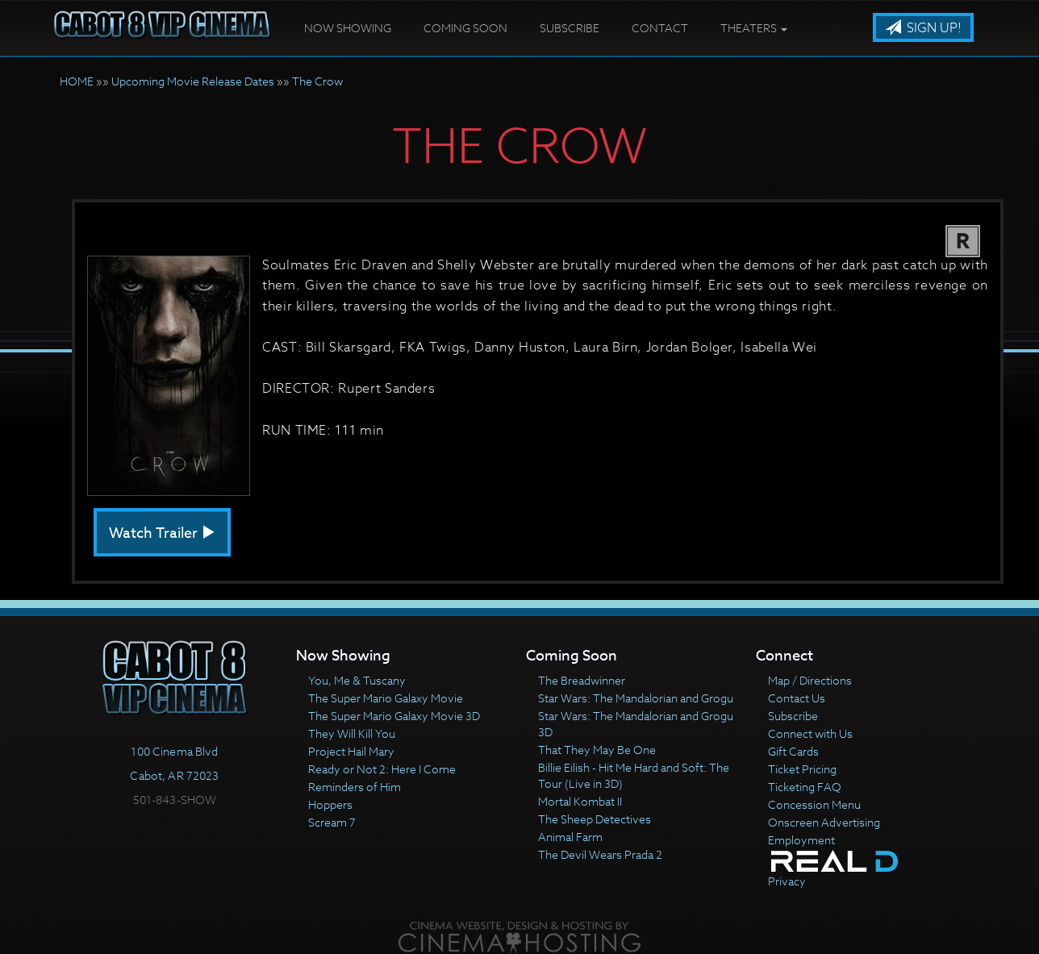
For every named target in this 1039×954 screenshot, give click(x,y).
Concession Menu (814, 804)
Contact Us (796, 698)
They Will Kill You (351, 733)
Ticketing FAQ (804, 786)
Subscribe (569, 27)
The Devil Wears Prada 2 (600, 854)
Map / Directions (810, 680)
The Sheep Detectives (594, 819)
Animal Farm (570, 836)
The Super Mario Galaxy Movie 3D (394, 715)
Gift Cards (793, 751)
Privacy (787, 881)
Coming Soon (465, 27)
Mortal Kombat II (580, 801)
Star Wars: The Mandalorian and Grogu (635, 698)
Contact (660, 27)
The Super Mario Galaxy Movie (385, 698)
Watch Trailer (162, 533)
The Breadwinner (581, 680)
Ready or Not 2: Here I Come (382, 769)
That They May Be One (597, 749)
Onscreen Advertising (824, 822)
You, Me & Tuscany (357, 680)
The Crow (317, 81)
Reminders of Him (354, 786)
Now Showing (347, 27)
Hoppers (330, 804)
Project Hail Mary (351, 751)
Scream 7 (332, 822)
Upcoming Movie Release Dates (192, 81)
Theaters (753, 27)
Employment (801, 840)
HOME (77, 81)
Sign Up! (923, 28)
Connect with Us (810, 733)
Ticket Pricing (802, 769)
